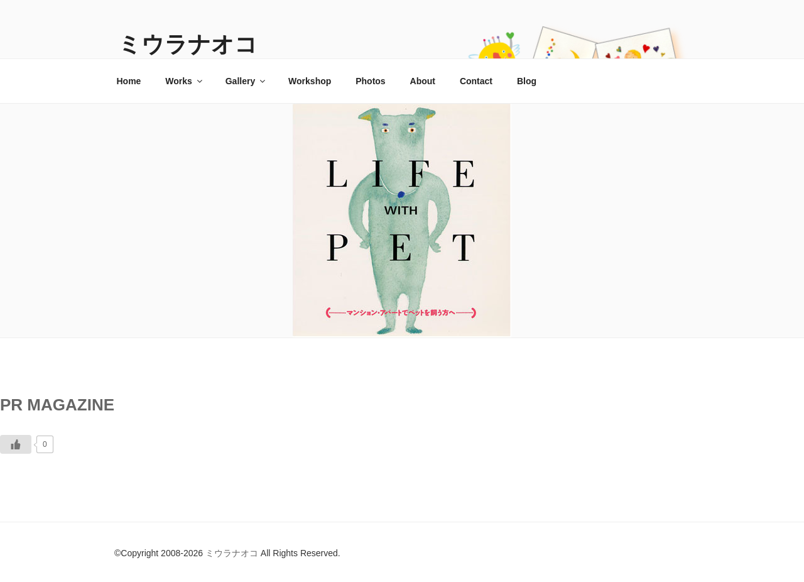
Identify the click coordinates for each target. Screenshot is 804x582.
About (422, 81)
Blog (526, 81)
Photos (370, 81)
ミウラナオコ (188, 44)
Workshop (309, 81)
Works (184, 81)
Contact (476, 81)
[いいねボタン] (15, 444)
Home (129, 81)
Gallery (246, 81)
